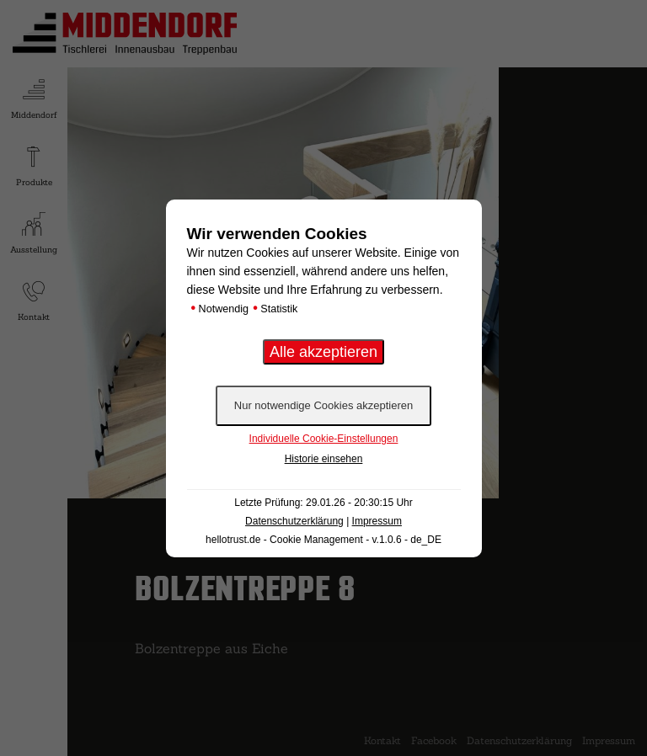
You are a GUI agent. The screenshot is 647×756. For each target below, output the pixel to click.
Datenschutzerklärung (294, 521)
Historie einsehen (324, 459)
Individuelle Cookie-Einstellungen (323, 439)
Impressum (377, 521)
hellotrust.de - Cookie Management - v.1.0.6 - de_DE (323, 540)
